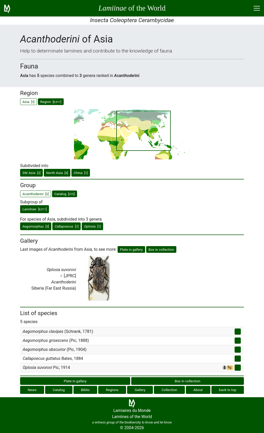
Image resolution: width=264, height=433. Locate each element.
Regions (112, 390)
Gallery (140, 390)
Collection (169, 390)
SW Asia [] (31, 173)
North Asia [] (57, 173)
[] (34, 209)
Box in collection (161, 249)
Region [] (50, 102)
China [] (81, 173)
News (32, 390)
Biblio (85, 390)
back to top (227, 390)
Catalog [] (64, 194)
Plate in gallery (131, 249)
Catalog (59, 390)
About (198, 390)
